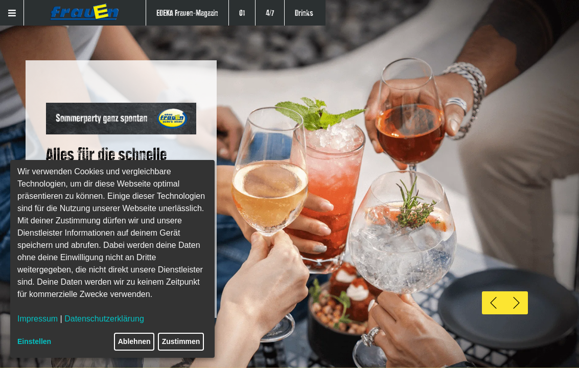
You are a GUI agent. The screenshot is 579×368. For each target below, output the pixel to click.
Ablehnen (134, 341)
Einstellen (34, 341)
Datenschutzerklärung (104, 318)
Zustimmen (181, 341)
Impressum (37, 318)
